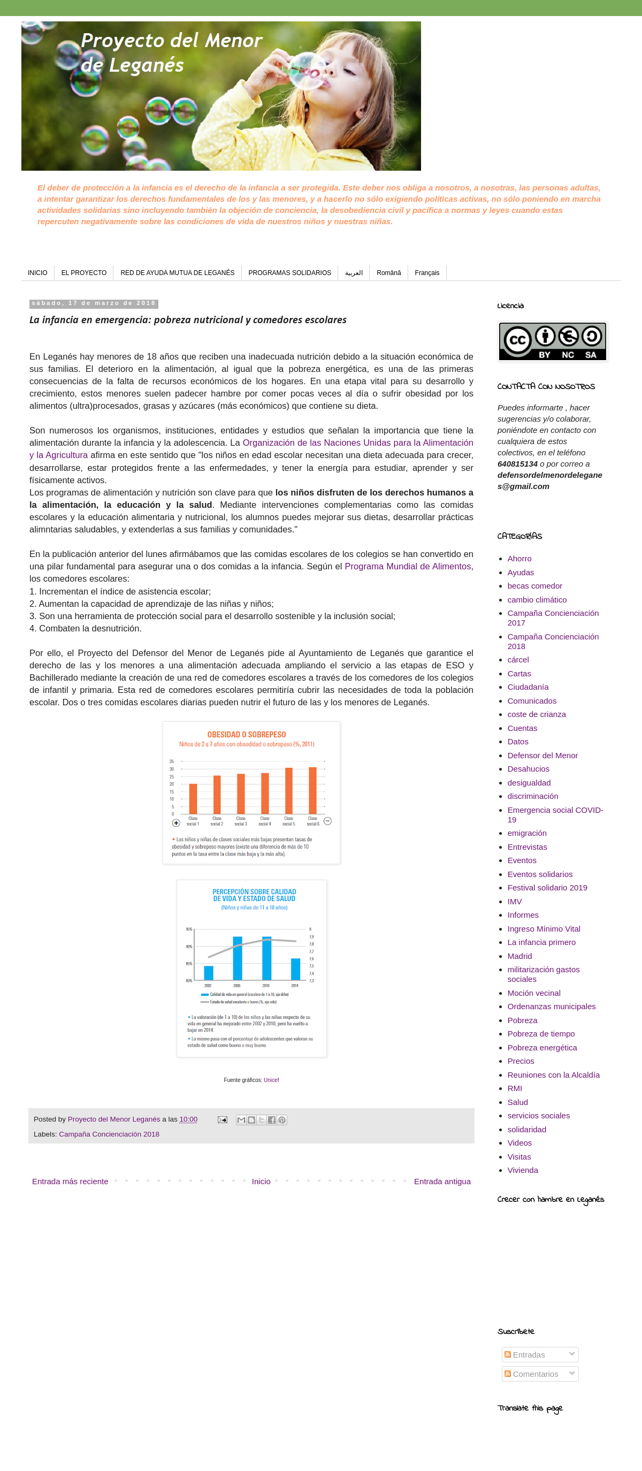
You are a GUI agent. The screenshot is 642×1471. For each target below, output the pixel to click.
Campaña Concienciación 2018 (109, 1134)
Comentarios (532, 1373)
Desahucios (528, 768)
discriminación (533, 796)
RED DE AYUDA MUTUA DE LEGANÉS (177, 273)
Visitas (519, 1156)
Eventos (522, 860)
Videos (520, 1142)
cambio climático (537, 599)
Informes (523, 914)
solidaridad (527, 1129)
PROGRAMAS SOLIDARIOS (290, 273)
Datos (518, 741)
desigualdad (529, 782)
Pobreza (523, 1020)
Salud (518, 1102)
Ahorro (520, 558)
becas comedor (535, 585)
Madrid (520, 956)
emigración (527, 832)
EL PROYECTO (84, 273)
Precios (521, 1060)
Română (389, 273)
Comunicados (532, 700)
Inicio (261, 1181)
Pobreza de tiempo (541, 1033)
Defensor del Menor (543, 755)
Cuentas (523, 728)
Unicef (271, 1080)
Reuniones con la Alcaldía (554, 1074)
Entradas (525, 1354)
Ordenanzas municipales (552, 1006)
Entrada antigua (442, 1181)
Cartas (519, 673)
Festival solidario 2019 (547, 887)
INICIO (38, 273)
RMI (515, 1088)
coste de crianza (537, 714)
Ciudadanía (528, 686)
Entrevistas (527, 846)
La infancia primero (542, 942)
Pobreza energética (542, 1047)
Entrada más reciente (70, 1181)
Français (427, 273)
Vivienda (523, 1170)
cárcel (518, 659)
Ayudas (521, 572)
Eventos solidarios (540, 874)
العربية (354, 273)
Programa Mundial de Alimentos (408, 566)
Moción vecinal (534, 992)
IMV (515, 901)
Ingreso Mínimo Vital (544, 928)
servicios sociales (539, 1115)
